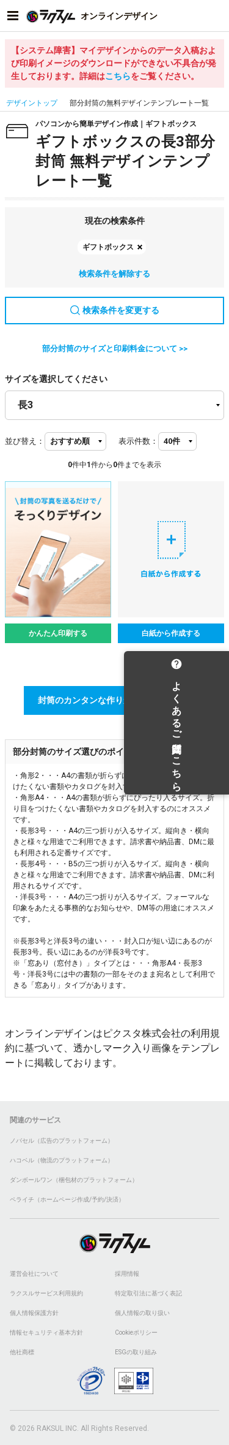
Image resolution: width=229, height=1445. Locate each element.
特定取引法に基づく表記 (148, 1293)
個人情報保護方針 (34, 1313)
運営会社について (34, 1273)
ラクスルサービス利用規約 (46, 1293)
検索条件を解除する (114, 273)
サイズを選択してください (56, 379)
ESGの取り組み (136, 1352)
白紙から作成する (171, 633)
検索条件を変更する (114, 310)
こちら (118, 76)
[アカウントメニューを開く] (216, 16)
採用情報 (127, 1273)
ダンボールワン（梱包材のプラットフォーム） (74, 1179)
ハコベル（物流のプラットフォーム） (62, 1160)
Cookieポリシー (136, 1332)
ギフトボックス (108, 247)
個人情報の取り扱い (142, 1313)
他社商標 (22, 1352)
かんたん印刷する (58, 633)
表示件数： (138, 441)
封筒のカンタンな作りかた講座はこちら (115, 700)
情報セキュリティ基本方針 (46, 1332)
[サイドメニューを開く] (13, 16)
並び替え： (25, 441)
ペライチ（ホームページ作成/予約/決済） (67, 1199)
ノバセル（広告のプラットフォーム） (62, 1140)
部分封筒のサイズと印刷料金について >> (114, 348)
